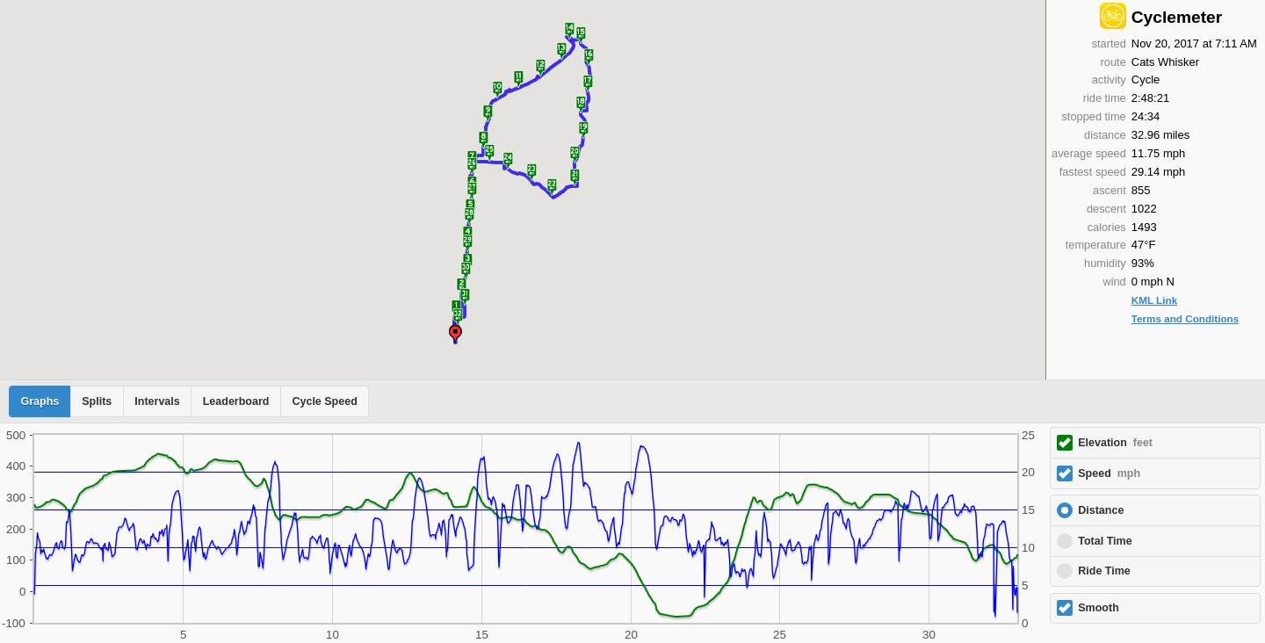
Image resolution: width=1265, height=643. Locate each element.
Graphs (40, 401)
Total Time (1104, 541)
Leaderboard (236, 401)
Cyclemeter (1176, 17)
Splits (97, 401)
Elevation (1115, 443)
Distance (1101, 510)
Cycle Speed (324, 401)
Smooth (1098, 608)
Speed (1109, 473)
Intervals (156, 401)
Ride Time (1104, 571)
